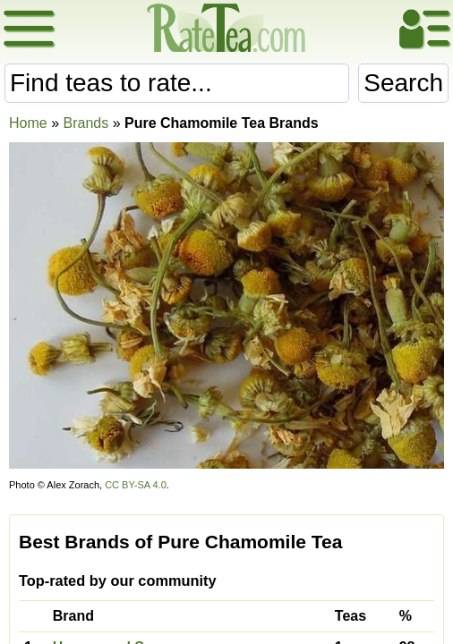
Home (28, 123)
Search (403, 83)
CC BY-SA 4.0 (136, 484)
